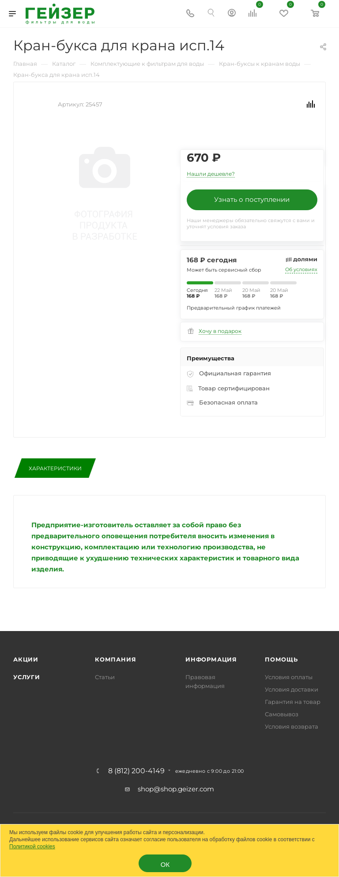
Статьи (105, 676)
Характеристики (55, 468)
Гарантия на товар (292, 701)
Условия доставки (291, 689)
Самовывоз (281, 714)
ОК (165, 864)
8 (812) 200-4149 (136, 771)
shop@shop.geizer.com (176, 789)
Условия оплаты (289, 676)
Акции (25, 659)
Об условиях (301, 269)
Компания (115, 659)
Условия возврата (291, 726)
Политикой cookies (32, 846)
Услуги (26, 676)
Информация (211, 659)
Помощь (281, 659)
